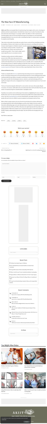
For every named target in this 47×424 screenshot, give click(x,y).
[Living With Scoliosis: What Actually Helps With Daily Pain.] (12, 381)
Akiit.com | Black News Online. (28, 422)
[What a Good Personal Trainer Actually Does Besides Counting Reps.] (35, 381)
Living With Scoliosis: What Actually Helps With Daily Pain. (22, 270)
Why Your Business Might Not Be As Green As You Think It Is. (23, 304)
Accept (15, 421)
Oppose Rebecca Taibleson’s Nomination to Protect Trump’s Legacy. (24, 275)
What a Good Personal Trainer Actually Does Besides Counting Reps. (24, 273)
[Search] (45, 4)
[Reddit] (40, 143)
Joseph (13, 307)
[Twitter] (25, 143)
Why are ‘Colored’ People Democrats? (19, 314)
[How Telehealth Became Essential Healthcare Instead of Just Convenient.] (35, 357)
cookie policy (15, 419)
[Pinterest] (32, 143)
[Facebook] (13, 143)
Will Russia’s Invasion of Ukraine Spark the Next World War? (23, 323)
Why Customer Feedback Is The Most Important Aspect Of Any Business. (23, 309)
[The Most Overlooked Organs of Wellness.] (12, 357)
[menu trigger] (2, 4)
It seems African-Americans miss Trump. (19, 319)
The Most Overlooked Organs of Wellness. (19, 264)
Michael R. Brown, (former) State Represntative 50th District (24, 313)
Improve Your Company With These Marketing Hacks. (22, 295)
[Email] (43, 143)
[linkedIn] (36, 143)
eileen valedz (14, 302)
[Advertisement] (23, 11)
